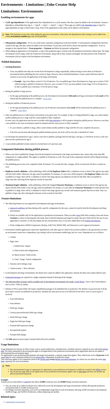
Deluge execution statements (65, 359)
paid (26, 382)
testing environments (92, 221)
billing (98, 370)
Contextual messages (13, 277)
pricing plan (40, 357)
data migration (55, 120)
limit (7, 357)
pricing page (44, 359)
